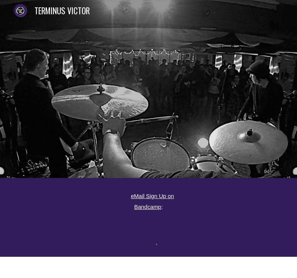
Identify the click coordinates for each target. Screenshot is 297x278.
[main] (148, 201)
